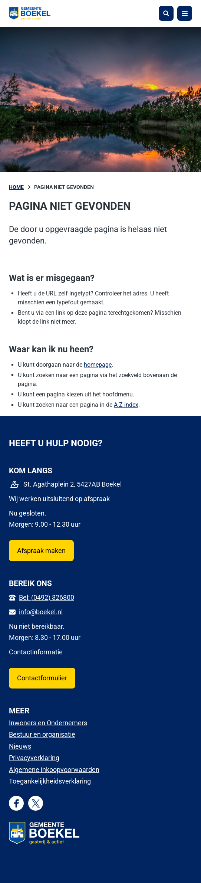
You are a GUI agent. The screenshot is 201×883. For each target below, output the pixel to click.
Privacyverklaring (34, 758)
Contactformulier (42, 678)
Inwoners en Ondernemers (48, 723)
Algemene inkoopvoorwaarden (54, 770)
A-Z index (126, 404)
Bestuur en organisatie (42, 734)
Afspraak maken (41, 551)
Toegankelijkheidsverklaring (50, 781)
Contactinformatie (36, 652)
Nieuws (20, 746)
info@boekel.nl (41, 612)
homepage (98, 364)
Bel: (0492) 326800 (46, 597)
